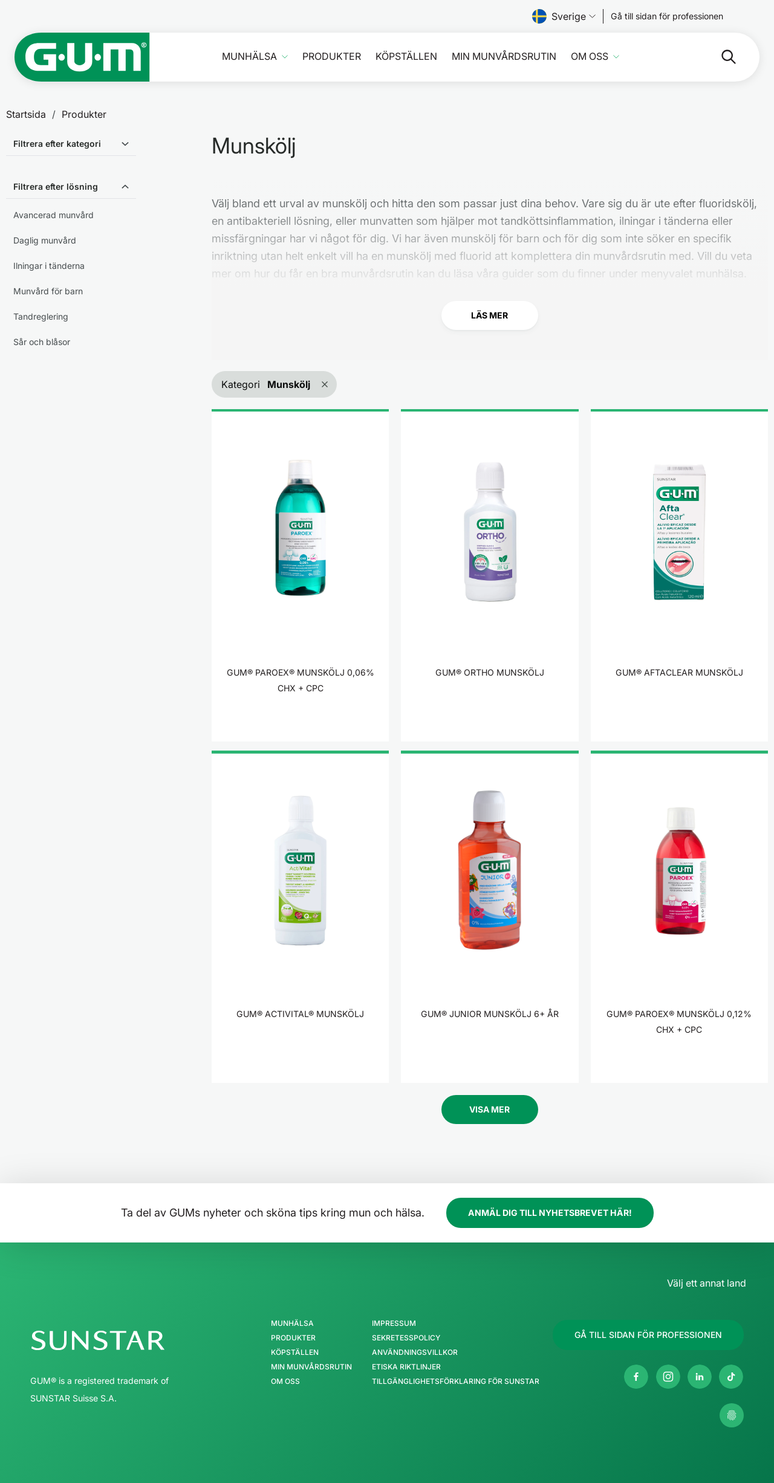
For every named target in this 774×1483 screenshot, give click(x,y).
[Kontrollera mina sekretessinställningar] (732, 1415)
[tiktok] (731, 1377)
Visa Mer (489, 1109)
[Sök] (719, 57)
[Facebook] (636, 1377)
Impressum (394, 1323)
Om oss (589, 56)
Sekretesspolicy (406, 1338)
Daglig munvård (44, 240)
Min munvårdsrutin (504, 56)
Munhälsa (249, 56)
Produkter (331, 56)
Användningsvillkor (415, 1352)
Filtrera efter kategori (57, 143)
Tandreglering (40, 316)
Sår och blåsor (41, 342)
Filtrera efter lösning (55, 186)
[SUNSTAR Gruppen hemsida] (134, 1340)
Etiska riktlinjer (406, 1367)
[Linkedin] (700, 1377)
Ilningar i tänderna (49, 265)
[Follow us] (667, 16)
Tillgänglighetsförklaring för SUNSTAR (455, 1381)
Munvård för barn (48, 291)
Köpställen (406, 56)
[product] (300, 575)
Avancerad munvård (53, 215)
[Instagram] (668, 1377)
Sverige (564, 16)
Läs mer (489, 315)
